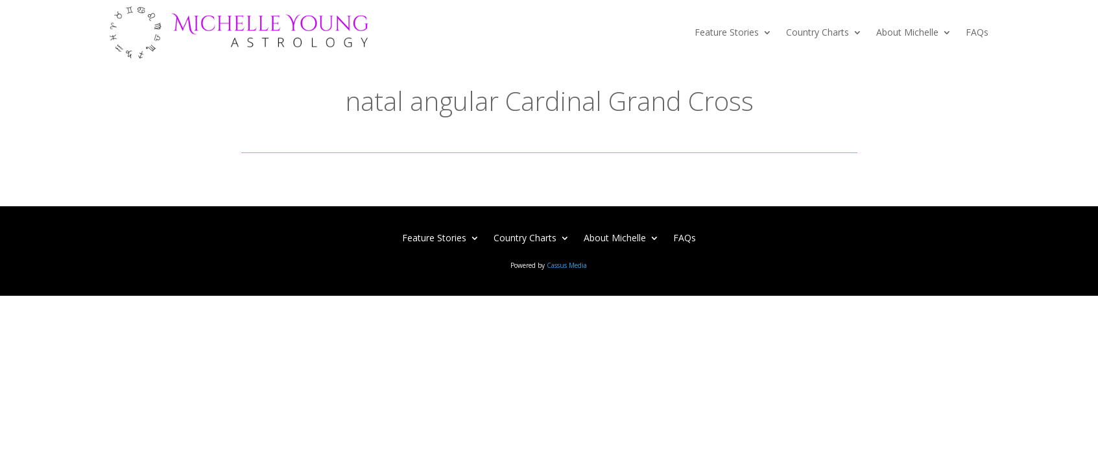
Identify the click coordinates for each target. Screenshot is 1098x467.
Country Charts (817, 32)
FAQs (977, 32)
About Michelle (907, 32)
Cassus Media (567, 265)
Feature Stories (727, 32)
